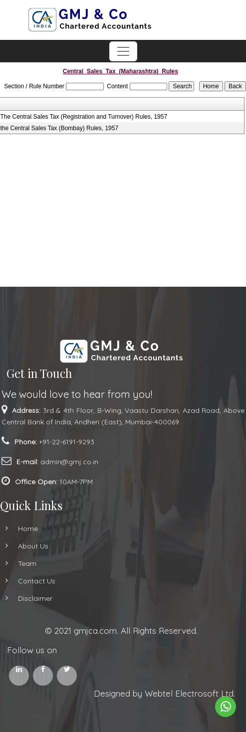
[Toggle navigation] (123, 51)
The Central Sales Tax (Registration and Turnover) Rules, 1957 (84, 116)
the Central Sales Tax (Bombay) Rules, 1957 (59, 128)
